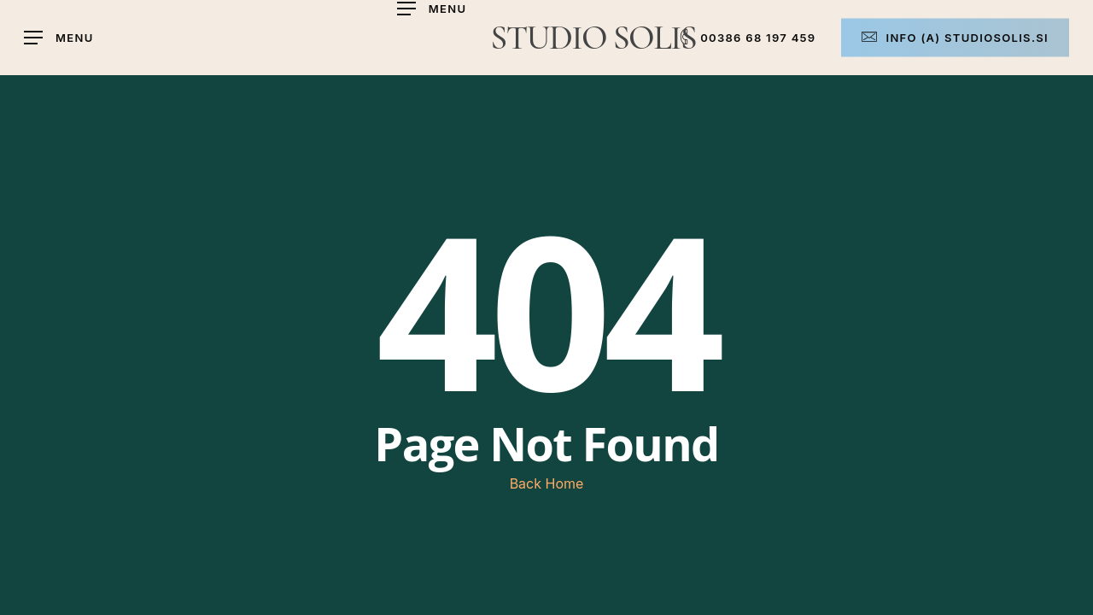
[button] (432, 9)
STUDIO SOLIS (593, 37)
